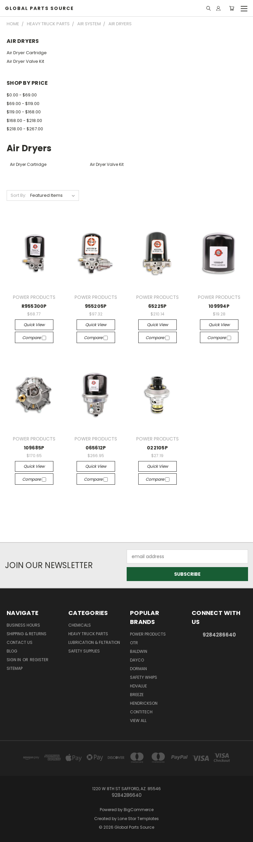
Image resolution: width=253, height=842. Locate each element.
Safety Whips (143, 677)
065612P (96, 447)
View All (138, 720)
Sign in (14, 659)
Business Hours (23, 625)
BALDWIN (138, 651)
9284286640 (219, 634)
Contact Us (19, 642)
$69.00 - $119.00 (23, 103)
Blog (12, 651)
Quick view (34, 324)
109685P (34, 447)
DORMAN (138, 668)
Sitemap (15, 668)
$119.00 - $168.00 (24, 112)
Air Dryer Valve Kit (25, 61)
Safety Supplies (84, 651)
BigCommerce (139, 809)
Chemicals (79, 625)
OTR (134, 643)
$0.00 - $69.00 (22, 95)
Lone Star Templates (138, 818)
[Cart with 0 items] (231, 8)
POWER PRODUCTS (148, 634)
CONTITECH (141, 712)
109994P (219, 306)
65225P (157, 306)
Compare (34, 337)
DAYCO (137, 660)
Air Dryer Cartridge (27, 53)
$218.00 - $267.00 (25, 129)
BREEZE (137, 694)
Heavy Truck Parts (88, 634)
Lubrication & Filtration (94, 642)
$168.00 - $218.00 (24, 120)
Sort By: (18, 195)
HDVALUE (138, 686)
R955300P (34, 306)
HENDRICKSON (144, 703)
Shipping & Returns (26, 634)
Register (39, 659)
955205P (96, 306)
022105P (157, 447)
